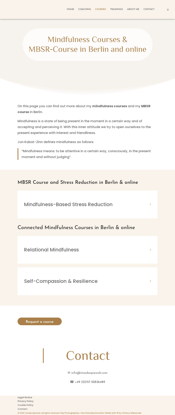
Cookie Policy (25, 405)
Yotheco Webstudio (132, 413)
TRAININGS (116, 9)
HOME (70, 9)
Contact (22, 409)
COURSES (100, 9)
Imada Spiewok (32, 413)
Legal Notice (25, 397)
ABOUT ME (133, 9)
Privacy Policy (25, 401)
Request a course (40, 322)
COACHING (84, 9)
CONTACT (149, 9)
